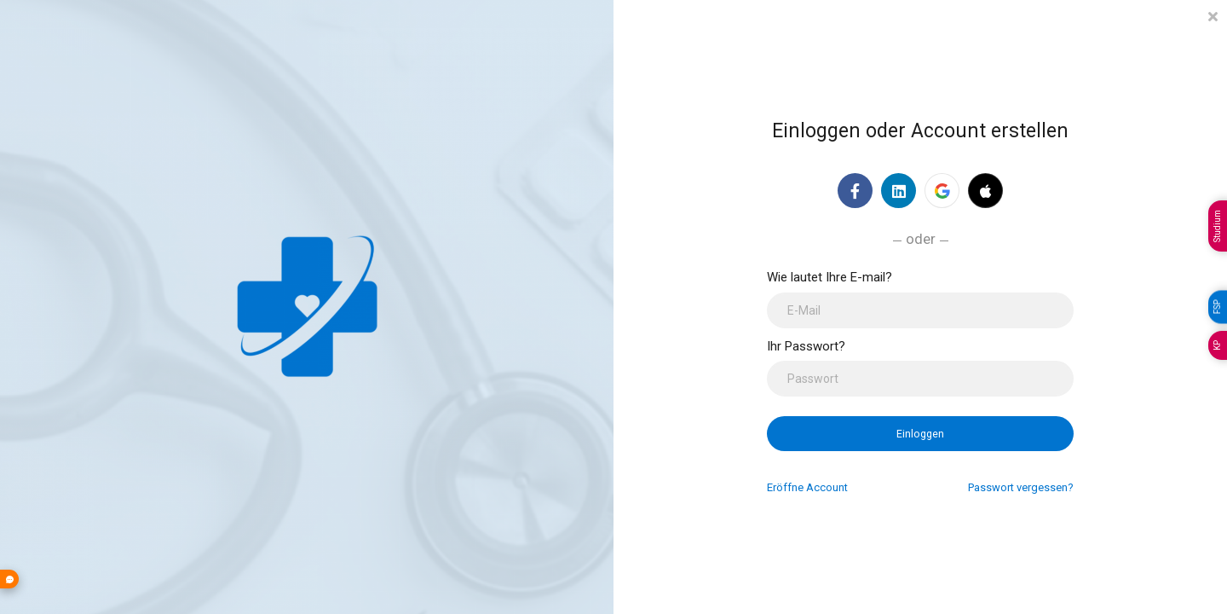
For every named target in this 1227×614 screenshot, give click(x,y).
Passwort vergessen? (1021, 487)
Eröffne (807, 487)
